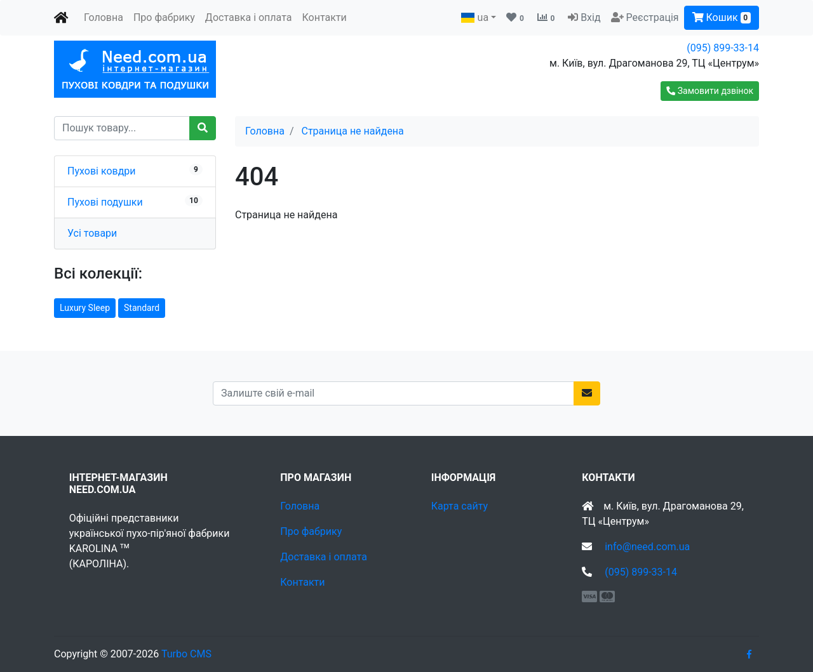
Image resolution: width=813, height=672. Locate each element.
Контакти (324, 17)
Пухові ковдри (101, 171)
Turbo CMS (186, 654)
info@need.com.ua (647, 547)
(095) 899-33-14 (723, 48)
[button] (710, 91)
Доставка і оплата (248, 17)
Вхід (590, 17)
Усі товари (92, 233)
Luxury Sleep (85, 308)
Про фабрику (164, 17)
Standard (141, 308)
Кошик (721, 17)
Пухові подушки (105, 202)
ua (474, 17)
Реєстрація (652, 17)
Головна (103, 17)
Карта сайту (459, 506)
